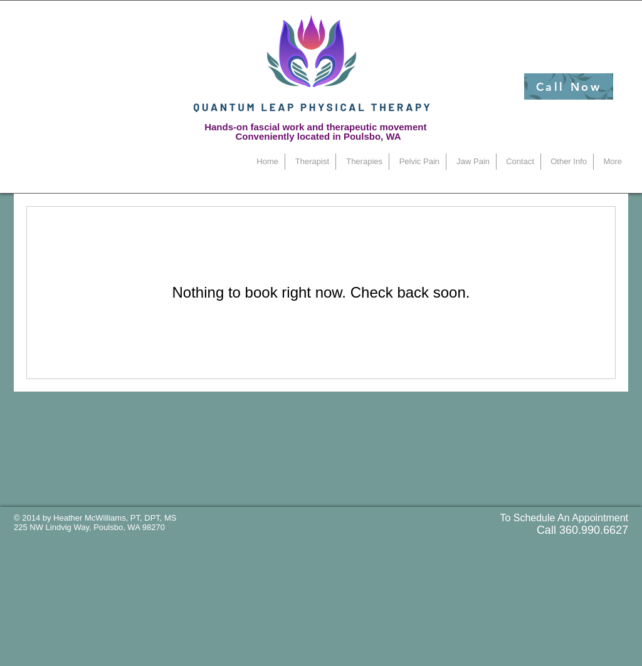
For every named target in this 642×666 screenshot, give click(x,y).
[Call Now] (568, 86)
